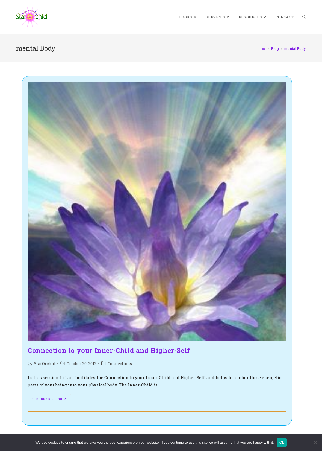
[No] (315, 442)
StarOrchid (44, 363)
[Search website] (304, 17)
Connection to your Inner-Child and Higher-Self (109, 350)
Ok (281, 442)
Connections (120, 363)
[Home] (264, 48)
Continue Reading (51, 399)
